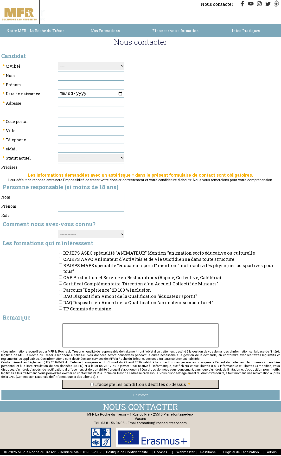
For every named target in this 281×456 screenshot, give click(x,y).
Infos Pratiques (246, 30)
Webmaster (185, 453)
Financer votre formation (175, 30)
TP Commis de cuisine (87, 310)
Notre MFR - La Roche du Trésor (35, 30)
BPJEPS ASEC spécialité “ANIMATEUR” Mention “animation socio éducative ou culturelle (159, 254)
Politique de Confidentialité (127, 453)
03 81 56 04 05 (112, 424)
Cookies (160, 453)
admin (272, 453)
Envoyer (140, 395)
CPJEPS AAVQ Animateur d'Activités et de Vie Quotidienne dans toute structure (148, 260)
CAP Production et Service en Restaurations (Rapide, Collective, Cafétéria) (142, 278)
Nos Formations (105, 30)
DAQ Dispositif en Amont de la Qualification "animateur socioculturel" (138, 303)
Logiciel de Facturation (241, 453)
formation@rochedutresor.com (162, 424)
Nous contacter (217, 4)
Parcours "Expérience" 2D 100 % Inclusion (107, 291)
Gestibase (208, 453)
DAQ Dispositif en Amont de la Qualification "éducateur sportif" (130, 297)
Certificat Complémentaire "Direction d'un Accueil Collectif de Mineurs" (140, 285)
